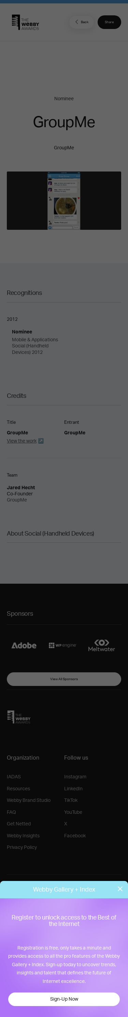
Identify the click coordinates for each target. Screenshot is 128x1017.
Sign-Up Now (64, 999)
